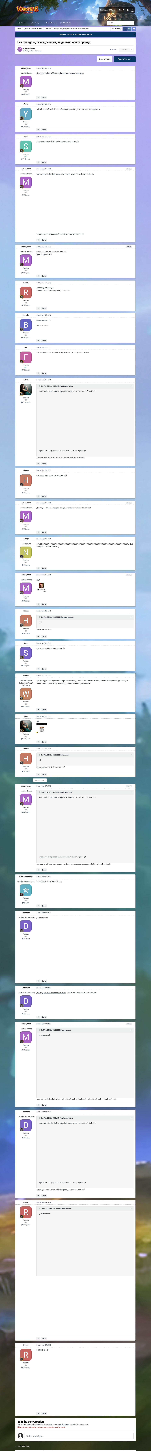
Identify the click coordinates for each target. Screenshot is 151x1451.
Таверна (40, 52)
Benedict (27, 315)
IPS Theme (20, 1445)
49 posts (27, 936)
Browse (23, 24)
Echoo (27, 380)
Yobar (27, 105)
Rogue (27, 282)
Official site (66, 24)
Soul (27, 138)
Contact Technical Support (53, 1448)
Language (20, 1448)
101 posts (27, 305)
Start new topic (103, 60)
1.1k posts (27, 402)
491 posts (27, 664)
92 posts (27, 491)
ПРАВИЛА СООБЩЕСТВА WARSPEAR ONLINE (75, 35)
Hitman (27, 469)
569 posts (27, 95)
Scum (27, 642)
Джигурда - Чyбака (45, 506)
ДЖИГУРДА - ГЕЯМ (45, 254)
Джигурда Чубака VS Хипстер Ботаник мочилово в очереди (61, 75)
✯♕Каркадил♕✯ (27, 874)
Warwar (27, 674)
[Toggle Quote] (41, 386)
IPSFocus (29, 1445)
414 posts (27, 705)
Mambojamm (32, 49)
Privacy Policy (38, 1448)
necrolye (27, 537)
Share (112, 51)
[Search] (113, 24)
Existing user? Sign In (107, 10)
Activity (36, 24)
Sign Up (121, 10)
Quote (45, 98)
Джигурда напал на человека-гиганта (52, 988)
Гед (27, 347)
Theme (29, 1448)
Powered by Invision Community (124, 1447)
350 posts (27, 337)
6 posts (27, 900)
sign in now (68, 1413)
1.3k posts (27, 160)
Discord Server (51, 24)
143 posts (27, 128)
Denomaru (27, 910)
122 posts (27, 370)
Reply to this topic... (37, 1424)
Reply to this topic (123, 60)
